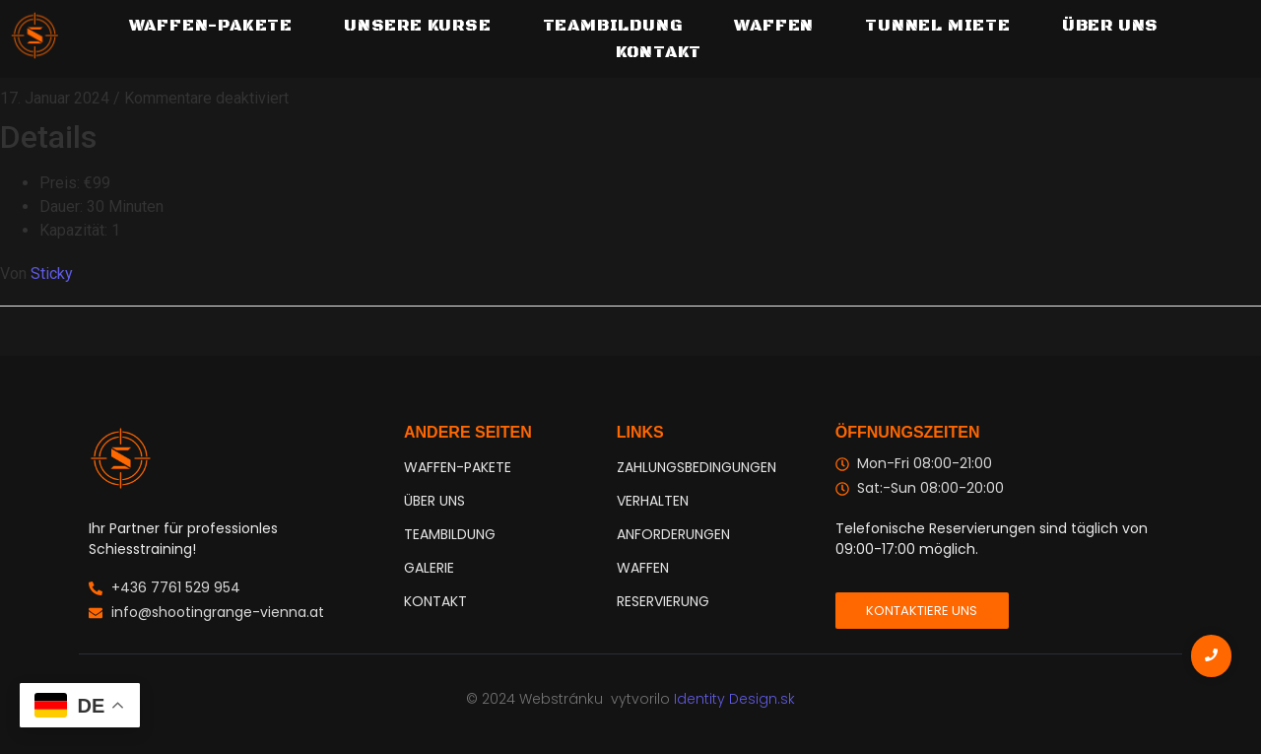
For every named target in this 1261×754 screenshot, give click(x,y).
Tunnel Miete (938, 25)
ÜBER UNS (434, 501)
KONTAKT (435, 601)
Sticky (52, 273)
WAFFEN (643, 568)
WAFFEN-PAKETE (211, 25)
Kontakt (659, 52)
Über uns (1110, 25)
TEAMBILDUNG (613, 25)
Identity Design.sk (734, 699)
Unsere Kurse (418, 25)
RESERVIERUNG (663, 601)
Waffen (774, 25)
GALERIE (429, 568)
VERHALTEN (653, 501)
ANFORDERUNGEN (673, 534)
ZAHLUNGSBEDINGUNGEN (696, 467)
